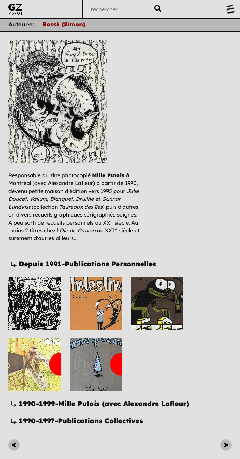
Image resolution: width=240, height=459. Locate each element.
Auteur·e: (21, 24)
